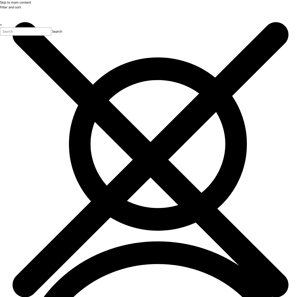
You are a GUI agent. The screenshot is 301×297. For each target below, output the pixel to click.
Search (42, 31)
